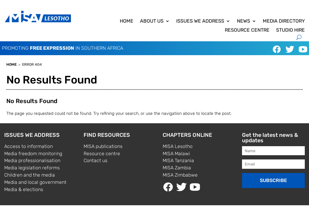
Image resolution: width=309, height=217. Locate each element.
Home (126, 21)
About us (152, 21)
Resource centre (247, 30)
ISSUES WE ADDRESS (200, 21)
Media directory (284, 21)
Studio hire (290, 30)
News (243, 21)
